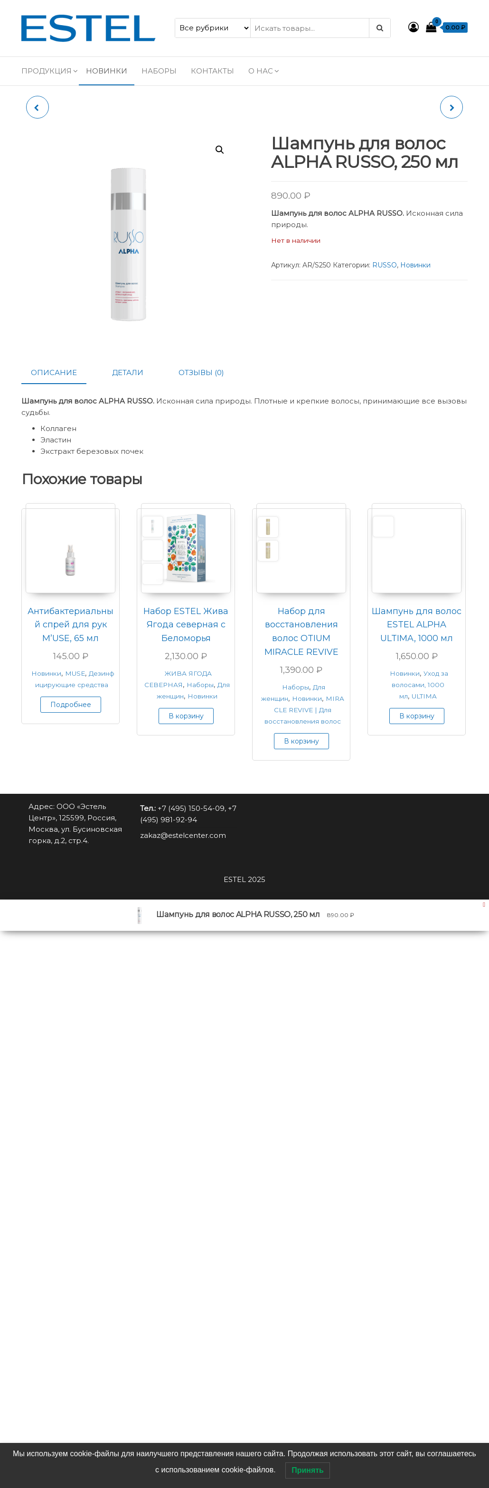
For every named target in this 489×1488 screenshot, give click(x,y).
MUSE (75, 673)
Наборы (159, 70)
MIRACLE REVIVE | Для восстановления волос (304, 710)
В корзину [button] (186, 716)
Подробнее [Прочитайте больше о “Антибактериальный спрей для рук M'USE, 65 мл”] (70, 704)
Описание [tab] (54, 372)
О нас (260, 70)
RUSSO (384, 265)
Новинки (106, 70)
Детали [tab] (127, 372)
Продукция (46, 70)
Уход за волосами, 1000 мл (420, 685)
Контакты (212, 70)
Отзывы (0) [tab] (201, 372)
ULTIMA (424, 696)
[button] (219, 149)
